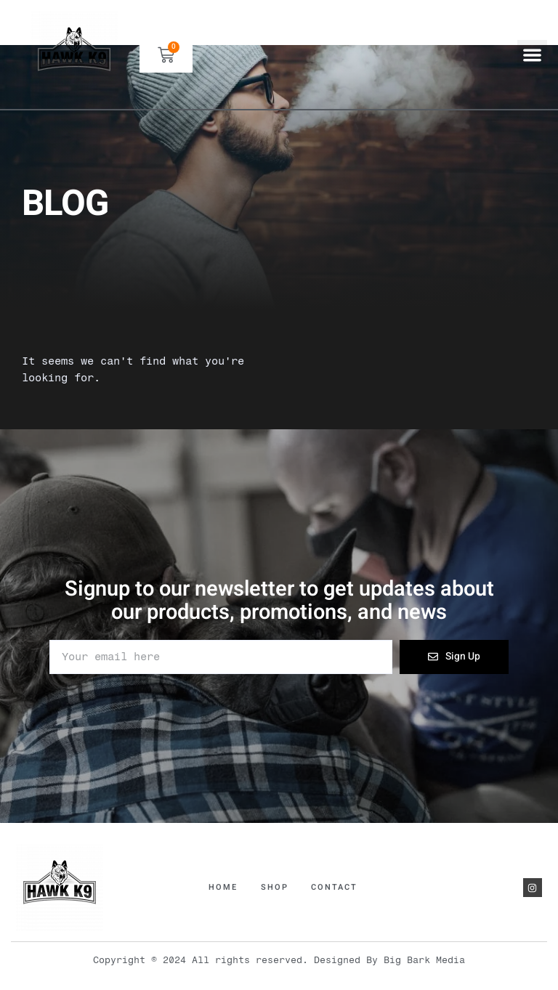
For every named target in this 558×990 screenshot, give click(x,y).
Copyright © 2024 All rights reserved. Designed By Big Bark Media (279, 959)
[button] (532, 55)
